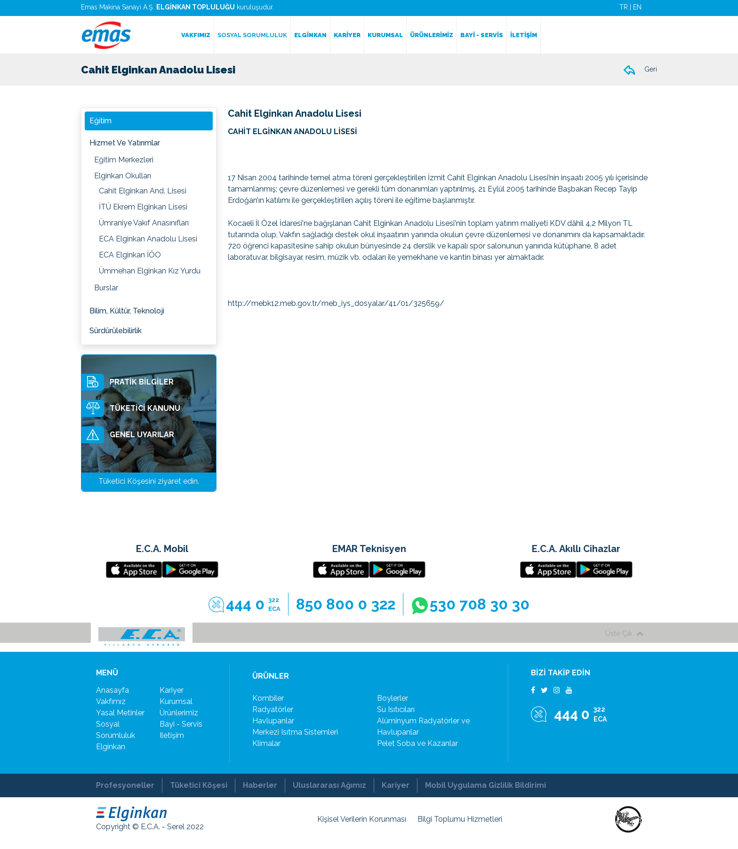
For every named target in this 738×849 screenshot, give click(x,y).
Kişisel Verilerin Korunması (361, 819)
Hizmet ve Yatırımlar (124, 142)
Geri (640, 70)
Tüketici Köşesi (198, 785)
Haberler (260, 785)
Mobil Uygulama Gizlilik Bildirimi (485, 785)
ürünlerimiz (179, 712)
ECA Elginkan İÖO (130, 254)
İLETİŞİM (523, 35)
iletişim (172, 735)
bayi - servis (181, 724)
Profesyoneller (125, 785)
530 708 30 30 (470, 604)
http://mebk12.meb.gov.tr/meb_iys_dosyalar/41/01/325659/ (336, 303)
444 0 (245, 604)
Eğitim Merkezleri (123, 159)
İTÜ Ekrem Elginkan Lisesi (143, 206)
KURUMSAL (385, 35)
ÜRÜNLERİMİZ (431, 35)
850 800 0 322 (345, 604)
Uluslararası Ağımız (329, 785)
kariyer (172, 690)
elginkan (110, 746)
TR (623, 7)
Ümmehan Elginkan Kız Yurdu (150, 270)
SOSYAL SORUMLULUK (252, 35)
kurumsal (176, 701)
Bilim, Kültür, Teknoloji (126, 310)
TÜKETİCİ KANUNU (130, 408)
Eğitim (100, 120)
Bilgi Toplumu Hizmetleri (459, 819)
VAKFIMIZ (195, 35)
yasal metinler (120, 712)
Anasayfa (112, 690)
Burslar (106, 287)
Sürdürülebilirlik (115, 330)
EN (637, 7)
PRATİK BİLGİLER (127, 382)
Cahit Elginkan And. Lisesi (142, 190)
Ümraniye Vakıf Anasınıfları (144, 222)
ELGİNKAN (310, 35)
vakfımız (111, 701)
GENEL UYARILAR (127, 434)
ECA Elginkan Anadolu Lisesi (148, 238)
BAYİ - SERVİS (481, 35)
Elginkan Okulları (122, 175)
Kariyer (395, 785)
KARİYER (347, 35)
